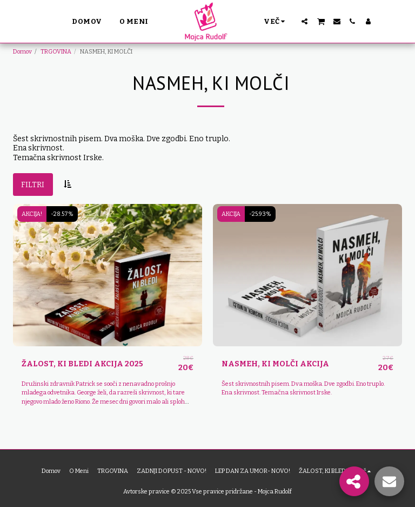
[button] (304, 21)
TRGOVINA (56, 51)
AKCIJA (231, 214)
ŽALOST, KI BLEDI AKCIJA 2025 (82, 363)
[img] (107, 275)
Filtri (32, 184)
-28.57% (62, 214)
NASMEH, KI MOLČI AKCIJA (275, 363)
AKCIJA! (32, 214)
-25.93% (260, 214)
